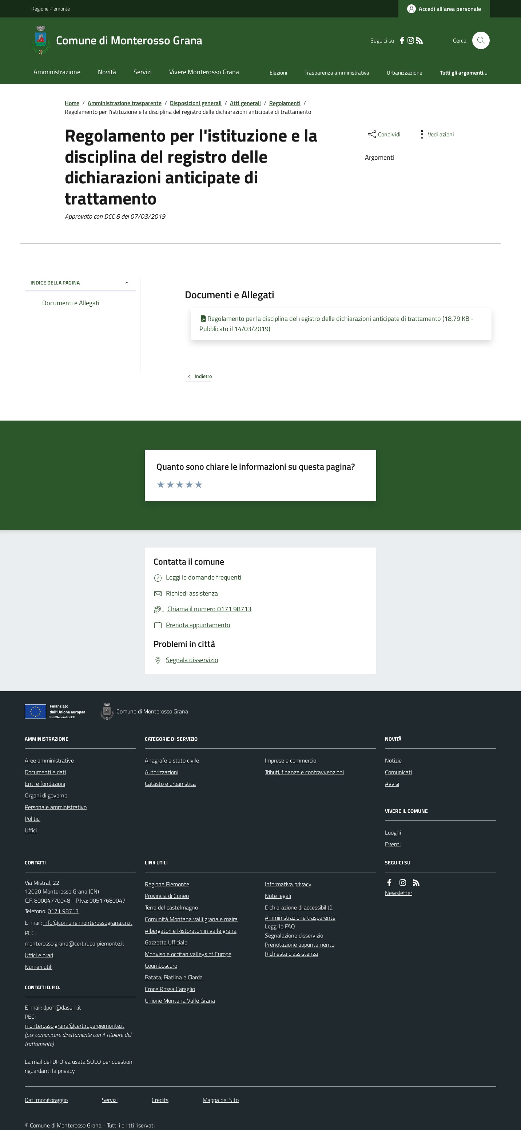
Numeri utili (38, 966)
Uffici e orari (39, 955)
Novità (107, 72)
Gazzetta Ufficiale (166, 942)
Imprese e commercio (290, 760)
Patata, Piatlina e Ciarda (174, 977)
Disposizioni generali (196, 103)
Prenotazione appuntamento (299, 944)
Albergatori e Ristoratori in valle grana (190, 930)
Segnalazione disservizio (294, 935)
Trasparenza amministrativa (337, 72)
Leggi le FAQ (280, 926)
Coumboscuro (161, 965)
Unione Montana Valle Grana (180, 1000)
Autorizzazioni (161, 772)
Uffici (31, 830)
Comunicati (398, 772)
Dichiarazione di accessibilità (299, 907)
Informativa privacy (288, 884)
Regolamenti (285, 103)
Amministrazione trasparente (125, 103)
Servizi (143, 72)
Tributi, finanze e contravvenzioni (304, 772)
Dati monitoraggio (46, 1099)
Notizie (393, 760)
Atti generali (245, 103)
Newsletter (398, 892)
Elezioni (278, 72)
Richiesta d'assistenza (291, 953)
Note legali (278, 895)
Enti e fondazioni (45, 783)
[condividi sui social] (383, 134)
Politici (32, 818)
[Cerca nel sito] (478, 40)
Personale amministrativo (56, 807)
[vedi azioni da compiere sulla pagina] (435, 134)
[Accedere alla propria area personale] (444, 8)
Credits (160, 1099)
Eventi (393, 844)
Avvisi (392, 783)
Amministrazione (56, 72)
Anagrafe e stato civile (172, 760)
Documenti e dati (45, 772)
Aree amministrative (49, 760)
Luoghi (393, 832)
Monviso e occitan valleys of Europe (188, 954)
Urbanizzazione (404, 72)
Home (72, 103)
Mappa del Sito (221, 1099)
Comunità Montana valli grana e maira (191, 919)
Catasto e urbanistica (170, 783)
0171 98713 (63, 911)
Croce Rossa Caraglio (170, 988)
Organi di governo (46, 795)
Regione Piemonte (50, 8)
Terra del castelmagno (171, 907)
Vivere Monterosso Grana (204, 72)
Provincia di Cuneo (167, 895)
